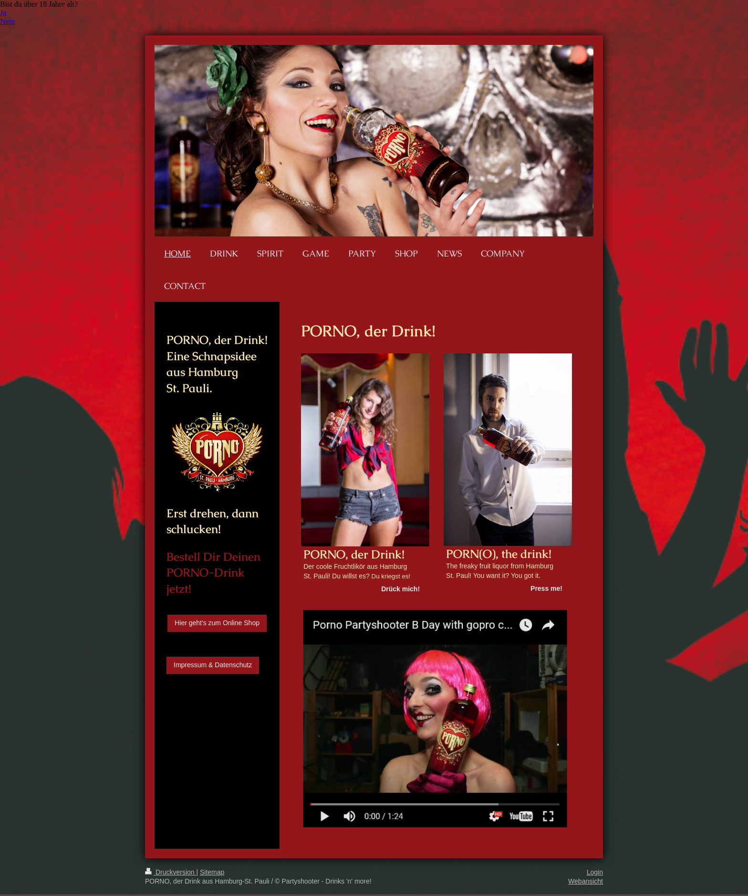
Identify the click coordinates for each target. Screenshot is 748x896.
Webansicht (585, 881)
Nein (7, 21)
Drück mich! (400, 589)
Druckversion (170, 872)
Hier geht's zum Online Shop (217, 623)
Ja (3, 13)
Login (595, 872)
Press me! (546, 588)
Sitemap (212, 872)
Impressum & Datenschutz (213, 665)
